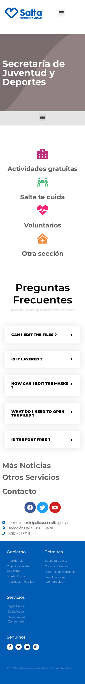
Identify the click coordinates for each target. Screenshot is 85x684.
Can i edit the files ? (34, 335)
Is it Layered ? (27, 359)
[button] (61, 13)
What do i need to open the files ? (37, 413)
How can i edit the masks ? (39, 385)
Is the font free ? (30, 440)
